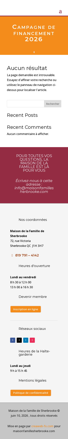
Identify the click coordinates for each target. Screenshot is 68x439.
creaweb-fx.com (42, 426)
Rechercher (52, 104)
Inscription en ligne (25, 309)
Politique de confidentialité (30, 393)
